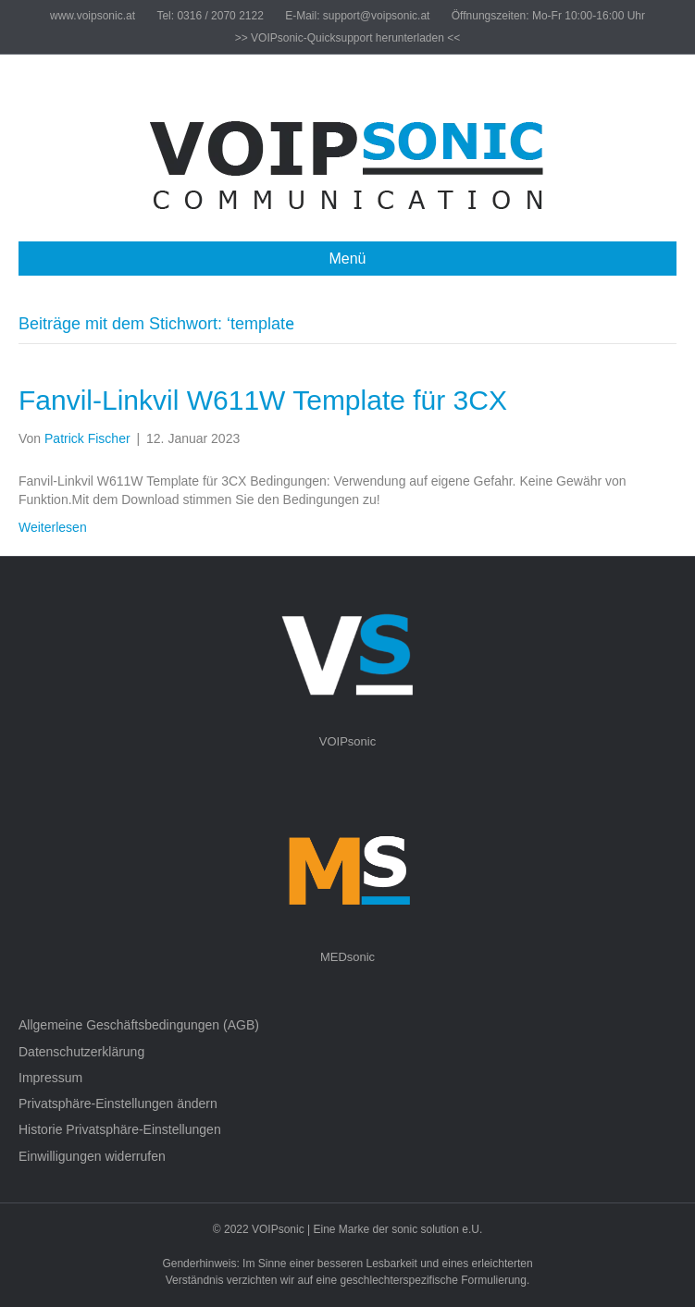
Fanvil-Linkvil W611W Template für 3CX (263, 400)
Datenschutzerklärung (81, 1051)
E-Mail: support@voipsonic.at (357, 15)
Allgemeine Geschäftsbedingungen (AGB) (139, 1024)
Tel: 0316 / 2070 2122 (209, 15)
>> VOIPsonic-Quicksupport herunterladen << (347, 37)
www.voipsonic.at (92, 15)
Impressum (50, 1077)
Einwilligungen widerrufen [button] (92, 1156)
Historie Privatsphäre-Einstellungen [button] (120, 1129)
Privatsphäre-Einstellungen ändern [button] (118, 1103)
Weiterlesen (53, 527)
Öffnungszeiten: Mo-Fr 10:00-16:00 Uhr (548, 15)
